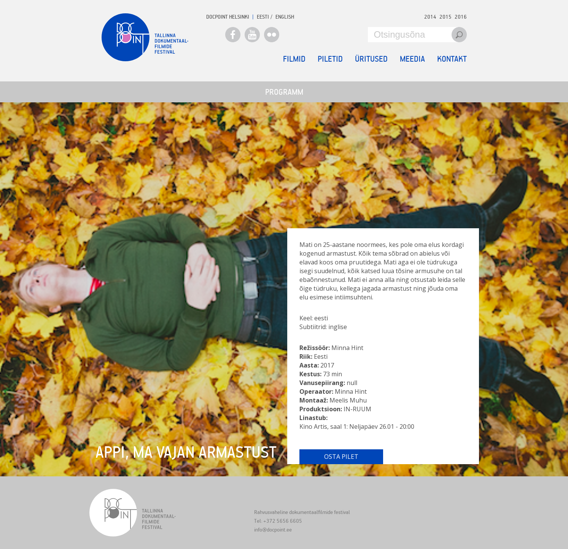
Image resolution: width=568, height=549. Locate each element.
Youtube (252, 34)
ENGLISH (284, 16)
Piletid (330, 58)
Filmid (294, 58)
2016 (461, 16)
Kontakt (452, 58)
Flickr (271, 34)
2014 (430, 16)
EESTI (263, 16)
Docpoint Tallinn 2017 (145, 37)
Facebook (232, 34)
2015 (445, 16)
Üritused (371, 58)
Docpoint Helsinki (227, 16)
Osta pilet (341, 456)
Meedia (412, 58)
